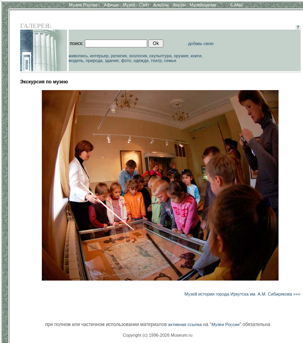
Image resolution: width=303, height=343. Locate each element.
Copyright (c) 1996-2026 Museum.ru (158, 335)
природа (94, 60)
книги (196, 55)
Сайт (144, 4)
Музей (129, 4)
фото (126, 60)
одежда (140, 60)
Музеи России (84, 4)
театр (156, 60)
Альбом (160, 4)
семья (170, 60)
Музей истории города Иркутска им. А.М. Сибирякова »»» (242, 294)
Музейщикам (203, 4)
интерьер (99, 55)
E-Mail (236, 4)
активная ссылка (185, 324)
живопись (78, 55)
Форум (178, 4)
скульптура (160, 55)
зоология (138, 55)
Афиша (111, 4)
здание (112, 60)
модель (76, 60)
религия (119, 55)
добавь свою (201, 43)
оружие (181, 55)
